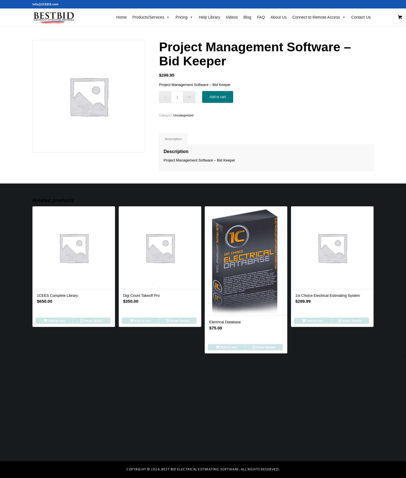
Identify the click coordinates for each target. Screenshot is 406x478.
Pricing (184, 17)
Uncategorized (183, 115)
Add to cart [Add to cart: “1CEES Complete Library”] (54, 320)
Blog (247, 17)
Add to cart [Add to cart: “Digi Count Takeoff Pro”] (140, 320)
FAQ (261, 17)
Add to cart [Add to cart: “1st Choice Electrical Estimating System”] (312, 320)
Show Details (91, 320)
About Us (278, 17)
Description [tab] (173, 139)
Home (121, 17)
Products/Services (151, 17)
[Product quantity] (177, 97)
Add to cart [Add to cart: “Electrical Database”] (226, 347)
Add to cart (217, 97)
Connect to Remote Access (319, 17)
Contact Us (361, 17)
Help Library (209, 17)
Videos (232, 17)
